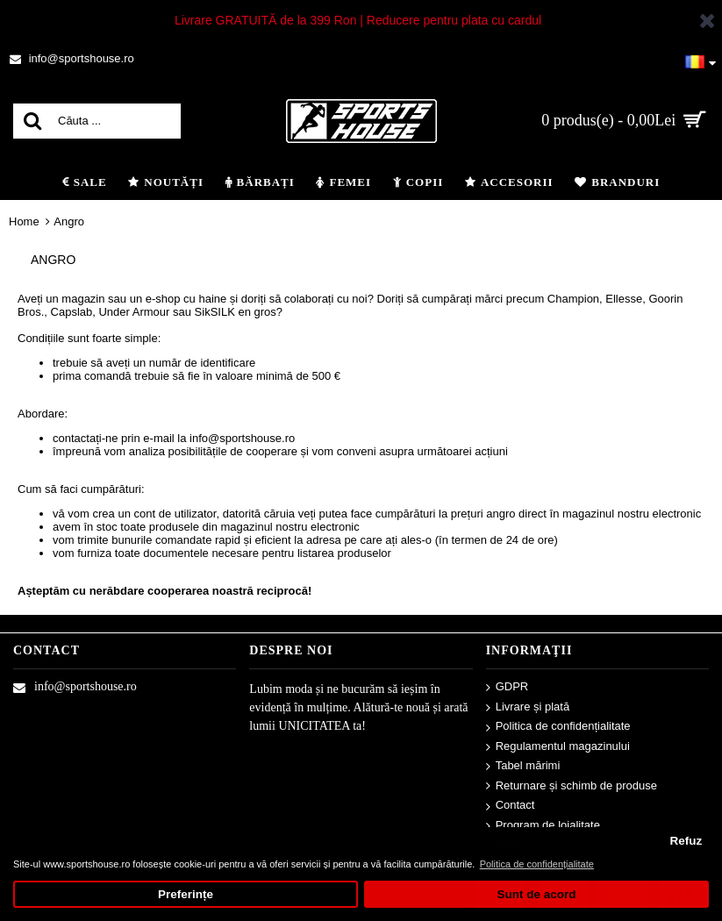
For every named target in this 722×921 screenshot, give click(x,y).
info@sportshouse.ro (75, 687)
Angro (69, 221)
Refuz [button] (685, 840)
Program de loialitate (543, 825)
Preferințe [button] (185, 894)
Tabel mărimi (523, 766)
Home (24, 221)
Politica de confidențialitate (558, 726)
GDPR (507, 687)
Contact (510, 805)
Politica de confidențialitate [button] (537, 864)
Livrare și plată (528, 707)
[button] (700, 58)
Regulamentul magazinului (558, 746)
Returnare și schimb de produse (571, 786)
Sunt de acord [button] (536, 894)
